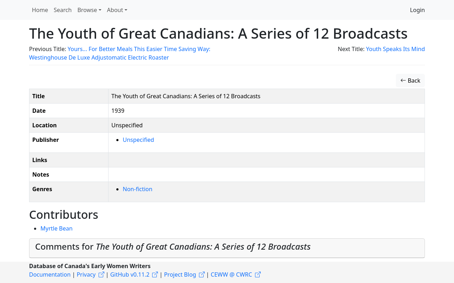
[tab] (227, 248)
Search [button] (63, 10)
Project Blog (180, 274)
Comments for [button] (173, 246)
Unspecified (138, 140)
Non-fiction (138, 189)
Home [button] (40, 10)
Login (417, 10)
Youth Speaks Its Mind (395, 49)
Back (410, 80)
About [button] (115, 10)
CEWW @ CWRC (231, 274)
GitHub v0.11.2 (130, 274)
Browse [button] (87, 10)
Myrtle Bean (56, 228)
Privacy (86, 274)
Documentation (50, 274)
